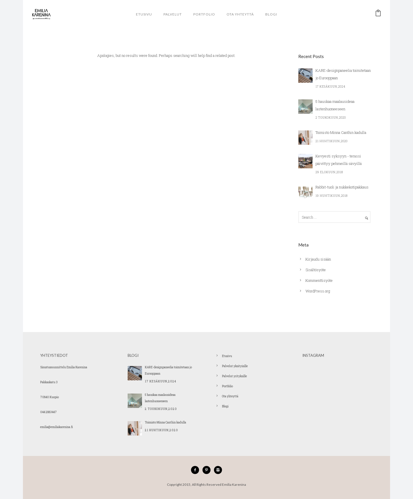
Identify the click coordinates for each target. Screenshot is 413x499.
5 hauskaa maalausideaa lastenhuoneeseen (334, 105)
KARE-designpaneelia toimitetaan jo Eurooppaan (343, 74)
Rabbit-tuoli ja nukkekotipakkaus (342, 187)
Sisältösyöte (315, 269)
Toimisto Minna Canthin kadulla (340, 132)
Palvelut (172, 14)
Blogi (271, 14)
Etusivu (144, 14)
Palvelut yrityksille (234, 376)
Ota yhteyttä (240, 14)
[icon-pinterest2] (207, 470)
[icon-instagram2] (218, 470)
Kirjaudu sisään (318, 259)
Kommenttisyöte (319, 280)
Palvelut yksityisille (235, 366)
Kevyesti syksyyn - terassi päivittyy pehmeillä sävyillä (338, 159)
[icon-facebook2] (196, 470)
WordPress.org (317, 291)
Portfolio (204, 14)
